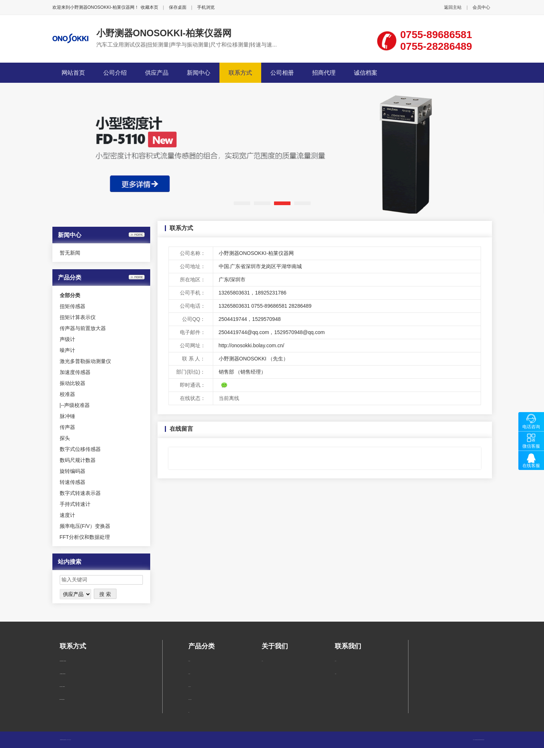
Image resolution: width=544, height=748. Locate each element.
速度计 (67, 515)
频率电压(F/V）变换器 (85, 526)
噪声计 (67, 350)
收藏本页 (149, 7)
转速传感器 (72, 482)
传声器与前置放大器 (83, 328)
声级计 (67, 339)
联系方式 (240, 73)
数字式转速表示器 (80, 493)
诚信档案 (365, 73)
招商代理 (324, 73)
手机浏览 (206, 7)
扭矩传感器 (72, 306)
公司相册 (282, 73)
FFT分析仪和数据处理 (85, 537)
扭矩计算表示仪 (78, 317)
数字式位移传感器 (80, 449)
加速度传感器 (75, 372)
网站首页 (73, 73)
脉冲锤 (67, 416)
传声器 (67, 427)
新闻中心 (198, 73)
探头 (65, 438)
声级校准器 (77, 405)
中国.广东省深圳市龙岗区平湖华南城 (260, 266)
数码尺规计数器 (78, 460)
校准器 (67, 394)
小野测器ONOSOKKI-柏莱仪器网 (164, 33)
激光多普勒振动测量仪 (85, 361)
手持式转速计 (75, 504)
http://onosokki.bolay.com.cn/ (252, 345)
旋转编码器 (72, 471)
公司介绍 (115, 73)
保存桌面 (177, 7)
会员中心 (481, 7)
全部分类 (70, 295)
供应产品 (157, 73)
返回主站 (453, 7)
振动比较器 (72, 383)
